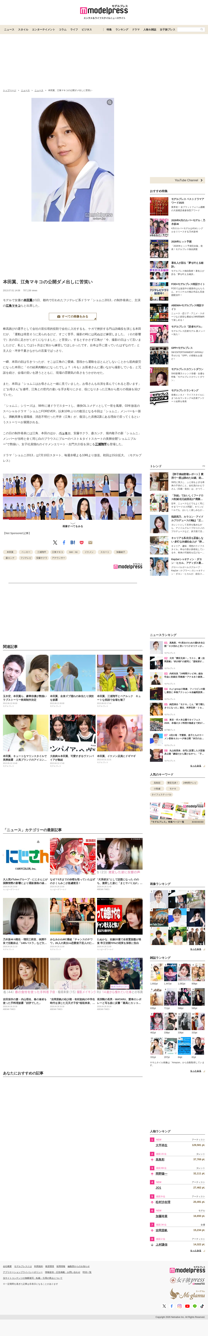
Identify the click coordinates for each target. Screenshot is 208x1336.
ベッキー (65, 433)
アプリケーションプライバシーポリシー (23, 1272)
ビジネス (87, 29)
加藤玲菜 (161, 1216)
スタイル (23, 29)
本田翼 (28, 300)
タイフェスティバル (161, 794)
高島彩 (157, 783)
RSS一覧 (87, 1272)
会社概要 (7, 1266)
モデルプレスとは (23, 1266)
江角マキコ (13, 305)
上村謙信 (161, 1244)
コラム (63, 29)
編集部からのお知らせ (79, 1266)
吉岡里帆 (161, 1230)
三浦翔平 (101, 444)
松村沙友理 (163, 1202)
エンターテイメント (43, 29)
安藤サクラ (41, 558)
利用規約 (38, 1266)
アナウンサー (58, 558)
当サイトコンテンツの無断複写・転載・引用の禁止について (32, 1278)
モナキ (173, 788)
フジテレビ (25, 558)
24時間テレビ (190, 783)
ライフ (74, 29)
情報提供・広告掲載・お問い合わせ (62, 1272)
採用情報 (60, 1266)
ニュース (9, 29)
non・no (73, 552)
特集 (109, 29)
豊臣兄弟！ (172, 783)
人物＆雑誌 (149, 29)
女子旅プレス (167, 29)
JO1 (158, 1187)
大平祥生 (161, 1145)
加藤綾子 (120, 552)
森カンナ (10, 558)
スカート (105, 552)
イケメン (89, 552)
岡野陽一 (161, 1173)
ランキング (121, 29)
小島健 (157, 788)
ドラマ (136, 29)
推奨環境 (49, 1266)
